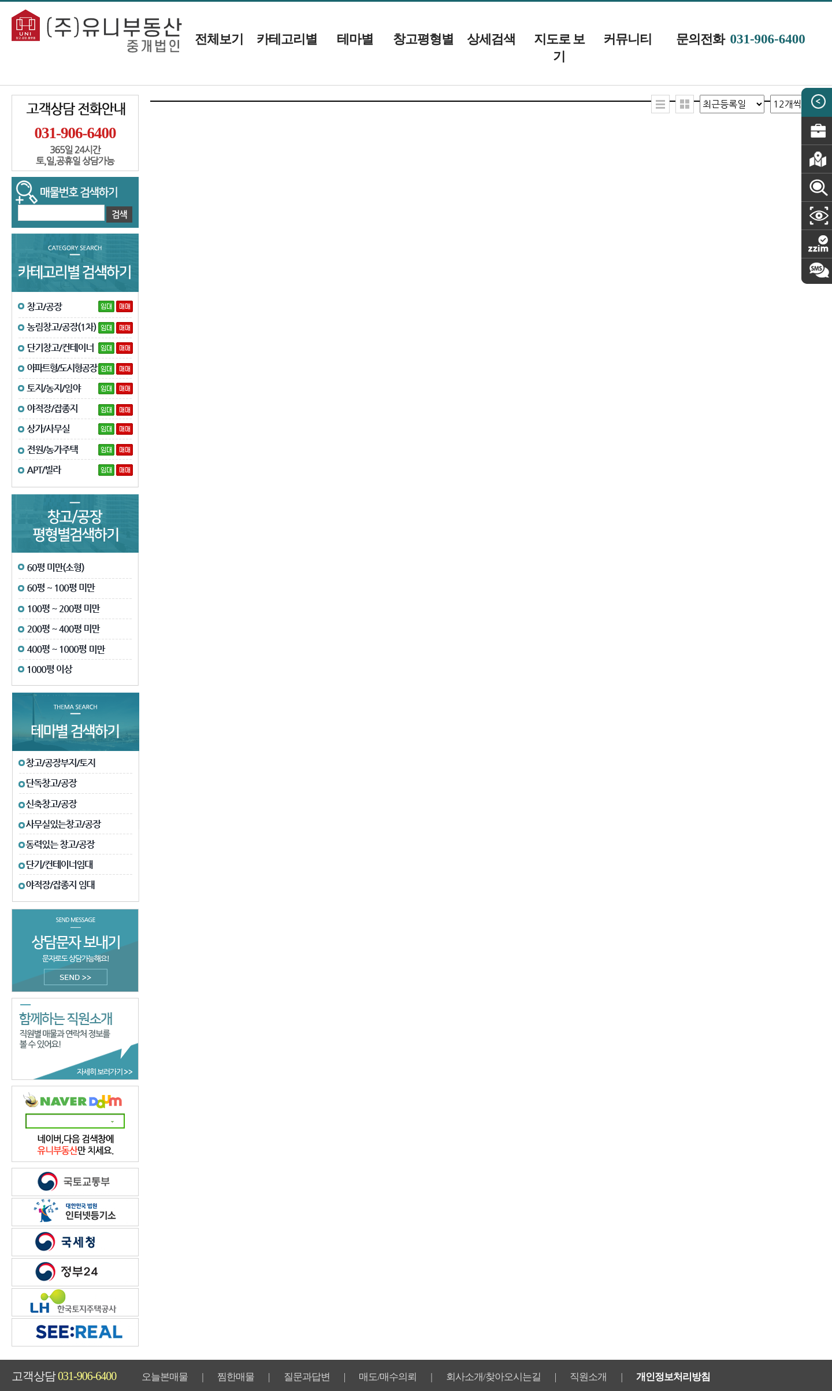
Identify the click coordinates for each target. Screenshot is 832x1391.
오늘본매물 (165, 1376)
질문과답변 (307, 1376)
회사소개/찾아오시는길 (493, 1376)
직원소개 (588, 1376)
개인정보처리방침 (673, 1376)
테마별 (355, 39)
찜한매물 (235, 1376)
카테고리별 (287, 39)
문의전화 (740, 39)
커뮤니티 (627, 39)
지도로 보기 (559, 48)
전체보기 (219, 39)
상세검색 (491, 39)
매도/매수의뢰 (388, 1376)
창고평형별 (423, 39)
